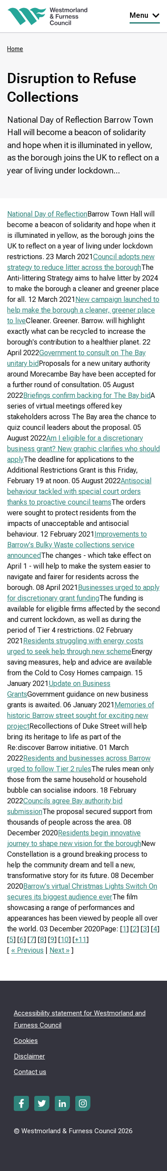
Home (15, 48)
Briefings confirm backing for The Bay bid (87, 395)
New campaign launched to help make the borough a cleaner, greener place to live (83, 310)
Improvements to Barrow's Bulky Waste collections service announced (77, 545)
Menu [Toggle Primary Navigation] (145, 15)
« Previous (27, 950)
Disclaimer (29, 1056)
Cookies (26, 1041)
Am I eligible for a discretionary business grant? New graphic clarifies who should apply (83, 449)
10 (65, 939)
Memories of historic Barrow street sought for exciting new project (80, 715)
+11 (80, 939)
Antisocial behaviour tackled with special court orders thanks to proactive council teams (79, 491)
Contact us (30, 1072)
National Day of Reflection (47, 214)
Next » (59, 950)
